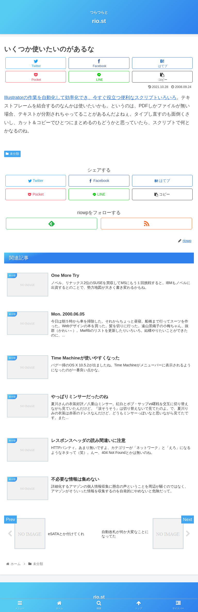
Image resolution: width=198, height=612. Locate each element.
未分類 (12, 154)
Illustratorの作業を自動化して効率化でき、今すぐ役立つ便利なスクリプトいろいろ (90, 97)
